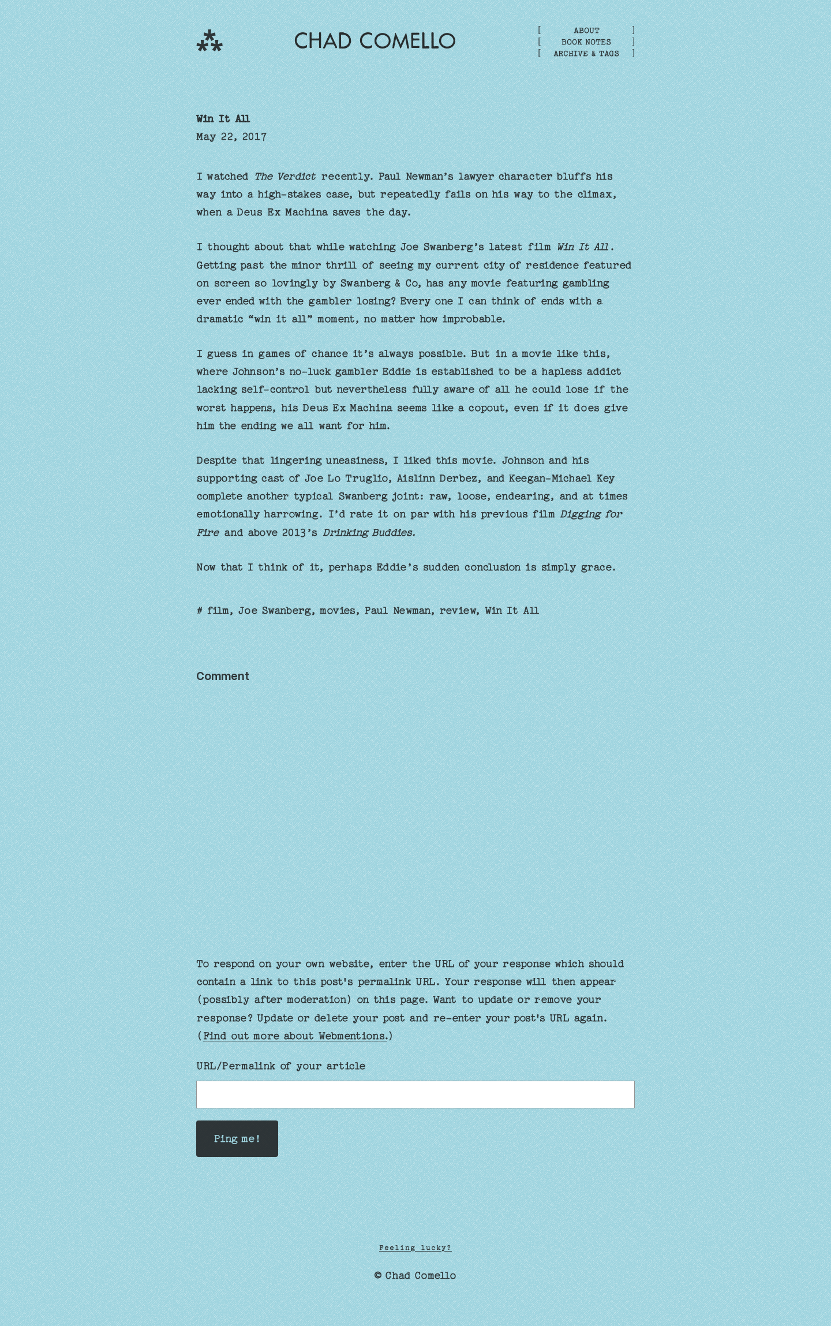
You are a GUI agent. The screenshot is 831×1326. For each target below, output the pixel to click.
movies (337, 610)
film (217, 610)
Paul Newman (396, 610)
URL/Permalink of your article (280, 1066)
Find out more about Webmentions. (295, 1036)
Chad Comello (375, 41)
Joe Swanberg (274, 610)
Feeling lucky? (415, 1247)
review (456, 610)
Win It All (223, 119)
